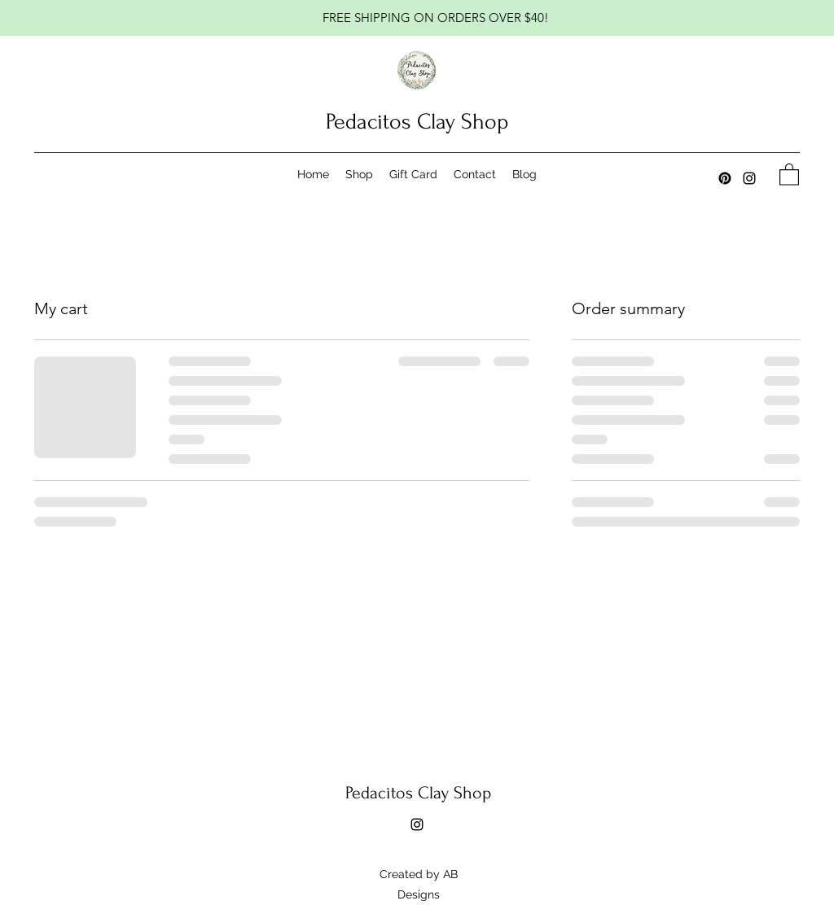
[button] (789, 174)
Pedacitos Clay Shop (417, 121)
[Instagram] (749, 178)
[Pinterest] (725, 178)
